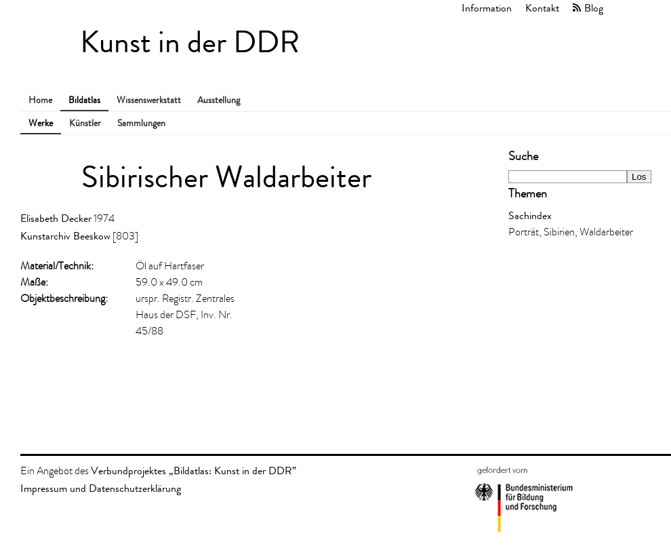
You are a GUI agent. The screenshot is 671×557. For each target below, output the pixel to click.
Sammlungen (141, 123)
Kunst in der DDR (190, 42)
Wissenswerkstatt (149, 100)
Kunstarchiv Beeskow (65, 236)
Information (487, 8)
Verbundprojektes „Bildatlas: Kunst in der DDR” (193, 470)
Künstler (85, 123)
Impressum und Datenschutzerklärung (100, 488)
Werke (40, 123)
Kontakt (542, 8)
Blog (593, 8)
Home (40, 100)
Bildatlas (84, 100)
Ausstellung (218, 100)
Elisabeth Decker (56, 218)
